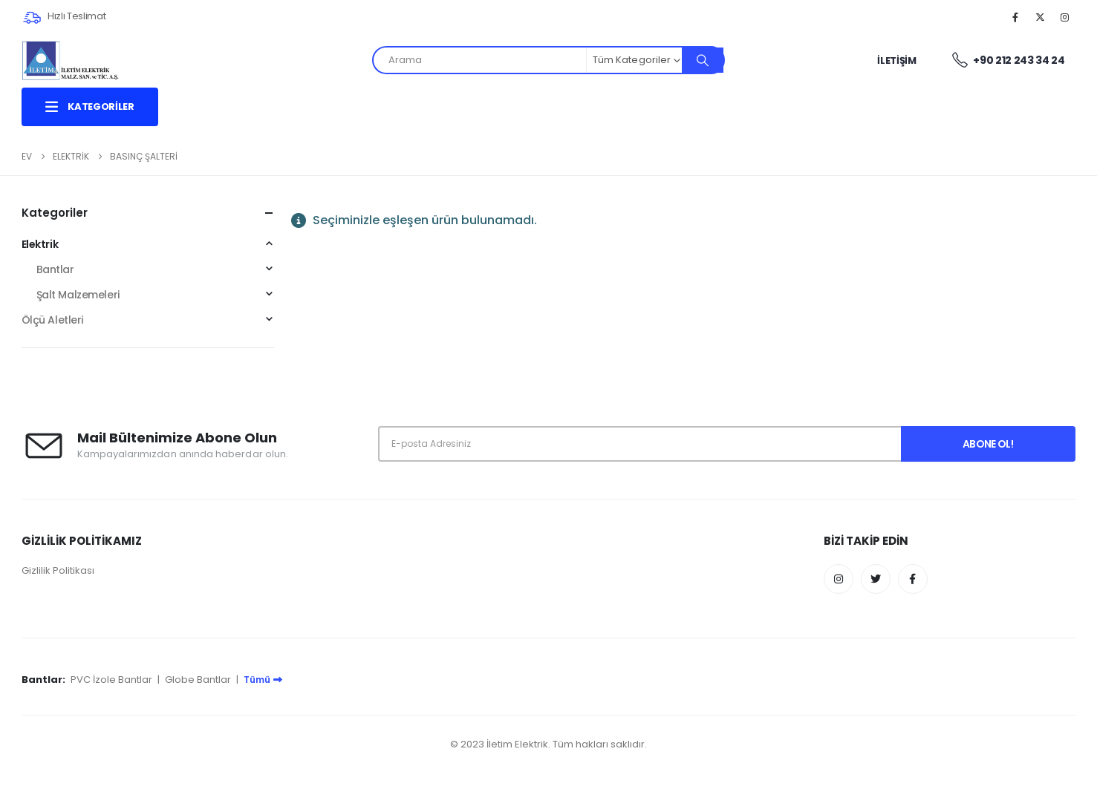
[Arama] (702, 60)
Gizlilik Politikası (58, 570)
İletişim (896, 60)
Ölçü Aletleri (53, 319)
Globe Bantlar (198, 679)
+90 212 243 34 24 (1008, 61)
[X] (1039, 17)
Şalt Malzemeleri (78, 294)
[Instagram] (1065, 17)
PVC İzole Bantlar (111, 679)
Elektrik (40, 244)
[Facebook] (1015, 17)
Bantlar (55, 269)
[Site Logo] (71, 60)
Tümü (263, 679)
